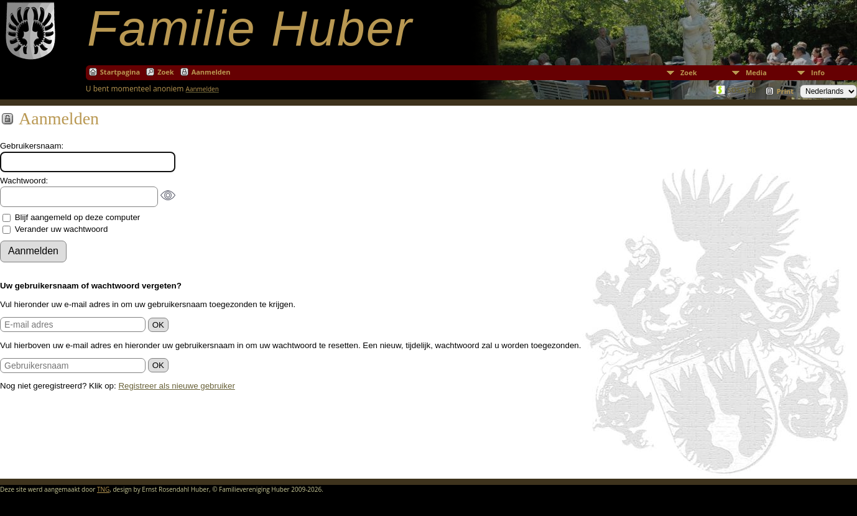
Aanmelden (211, 71)
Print (785, 91)
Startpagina (120, 71)
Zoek (688, 72)
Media (756, 72)
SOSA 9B (741, 89)
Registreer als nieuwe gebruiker (176, 385)
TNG (103, 489)
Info (818, 72)
